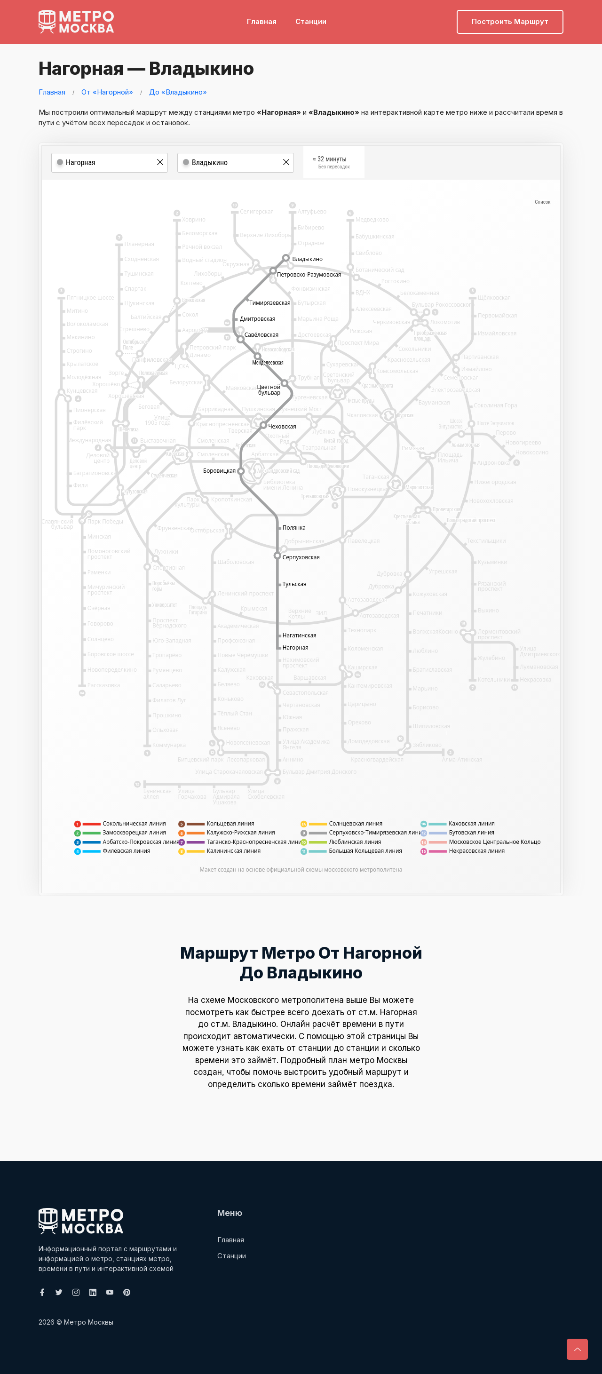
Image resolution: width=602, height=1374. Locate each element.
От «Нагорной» (107, 91)
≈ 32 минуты (331, 163)
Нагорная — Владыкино (145, 68)
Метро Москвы (88, 1322)
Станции (310, 21)
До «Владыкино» (178, 91)
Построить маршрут (510, 21)
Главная (262, 21)
